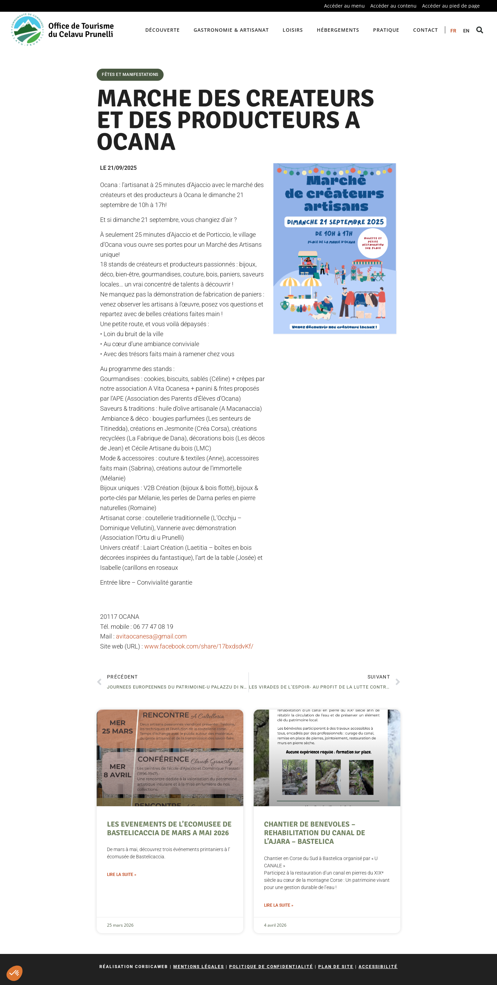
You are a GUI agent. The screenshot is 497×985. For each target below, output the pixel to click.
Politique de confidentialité (271, 966)
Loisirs (293, 30)
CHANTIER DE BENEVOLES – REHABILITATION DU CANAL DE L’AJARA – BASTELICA (314, 833)
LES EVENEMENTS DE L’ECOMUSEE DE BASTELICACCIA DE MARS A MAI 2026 (169, 828)
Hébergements (338, 30)
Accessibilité (378, 966)
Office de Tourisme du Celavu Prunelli (81, 30)
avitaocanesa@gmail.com (151, 636)
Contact (425, 30)
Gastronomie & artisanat (231, 30)
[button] (14, 973)
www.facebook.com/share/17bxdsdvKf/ (198, 646)
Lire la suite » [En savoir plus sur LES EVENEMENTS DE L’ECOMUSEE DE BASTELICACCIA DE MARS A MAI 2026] (121, 874)
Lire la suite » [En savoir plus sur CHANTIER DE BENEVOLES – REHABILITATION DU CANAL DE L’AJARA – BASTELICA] (278, 905)
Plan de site (335, 966)
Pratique (386, 30)
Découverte (162, 30)
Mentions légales (198, 966)
